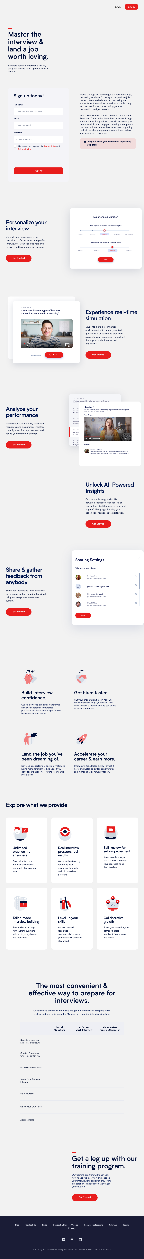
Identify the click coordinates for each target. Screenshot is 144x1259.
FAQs (44, 1224)
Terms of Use (50, 146)
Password (18, 133)
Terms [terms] (126, 1224)
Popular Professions (93, 1224)
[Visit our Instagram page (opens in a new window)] (72, 1240)
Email (16, 119)
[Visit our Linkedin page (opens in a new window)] (80, 1240)
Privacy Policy (24, 149)
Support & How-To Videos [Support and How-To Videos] (65, 1224)
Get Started (19, 258)
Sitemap (113, 1224)
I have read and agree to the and (39, 147)
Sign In (118, 6)
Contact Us (30, 1224)
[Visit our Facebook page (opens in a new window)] (63, 1240)
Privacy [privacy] (72, 1228)
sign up (131, 6)
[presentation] (30, 158)
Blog (17, 1224)
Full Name (18, 105)
